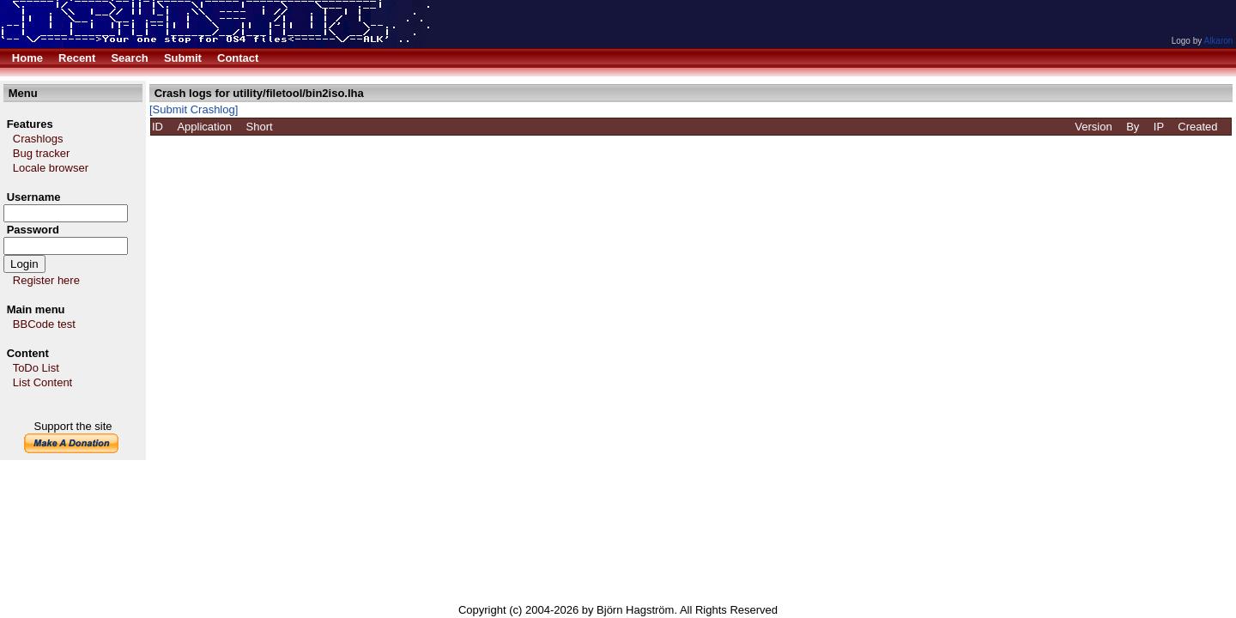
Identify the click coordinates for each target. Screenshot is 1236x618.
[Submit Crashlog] (193, 109)
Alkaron (1218, 40)
